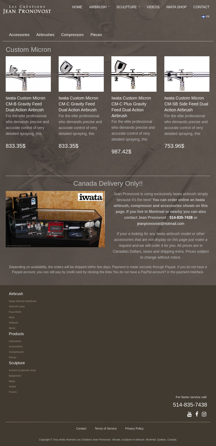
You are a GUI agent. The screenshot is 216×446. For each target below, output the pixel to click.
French (13, 392)
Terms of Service (106, 428)
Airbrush (98, 7)
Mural (12, 328)
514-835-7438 (181, 217)
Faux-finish (15, 311)
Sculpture (126, 7)
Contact (201, 7)
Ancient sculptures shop (22, 370)
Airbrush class (17, 306)
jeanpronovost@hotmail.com (160, 224)
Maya (12, 381)
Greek (12, 386)
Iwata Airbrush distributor (23, 301)
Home (77, 7)
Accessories (19, 35)
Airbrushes (45, 35)
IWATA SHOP (176, 7)
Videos (153, 7)
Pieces (96, 35)
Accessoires (16, 346)
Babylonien (15, 375)
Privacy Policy (134, 428)
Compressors (72, 35)
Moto (12, 317)
